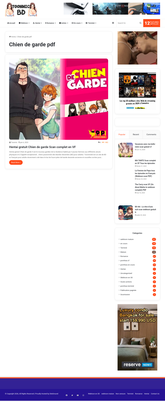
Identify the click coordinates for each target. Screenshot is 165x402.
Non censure (120, 397)
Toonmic (14, 142)
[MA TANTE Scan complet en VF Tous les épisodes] (126, 164)
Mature (123, 255)
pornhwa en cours (127, 268)
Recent (136, 134)
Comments (151, 134)
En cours (76, 23)
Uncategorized (126, 277)
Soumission (125, 298)
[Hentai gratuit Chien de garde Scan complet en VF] (58, 99)
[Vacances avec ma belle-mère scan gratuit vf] (126, 150)
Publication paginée (128, 294)
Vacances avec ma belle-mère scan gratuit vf (145, 147)
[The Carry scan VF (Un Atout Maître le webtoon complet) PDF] (126, 196)
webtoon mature (127, 243)
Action (62, 23)
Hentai (36, 23)
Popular (121, 134)
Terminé (90, 23)
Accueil (11, 23)
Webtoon (23, 23)
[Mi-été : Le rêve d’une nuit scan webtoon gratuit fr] (126, 215)
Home (12, 37)
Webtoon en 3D (126, 281)
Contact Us (155, 397)
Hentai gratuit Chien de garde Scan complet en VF (53, 146)
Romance (49, 23)
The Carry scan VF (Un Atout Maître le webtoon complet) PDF (145, 190)
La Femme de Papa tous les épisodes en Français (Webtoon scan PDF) (145, 176)
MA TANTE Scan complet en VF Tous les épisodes (145, 164)
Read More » (16, 162)
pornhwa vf (124, 264)
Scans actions (126, 285)
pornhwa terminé (127, 289)
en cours (123, 247)
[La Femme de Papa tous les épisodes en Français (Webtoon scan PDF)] (126, 178)
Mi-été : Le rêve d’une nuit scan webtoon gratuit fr (144, 212)
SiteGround (54, 397)
